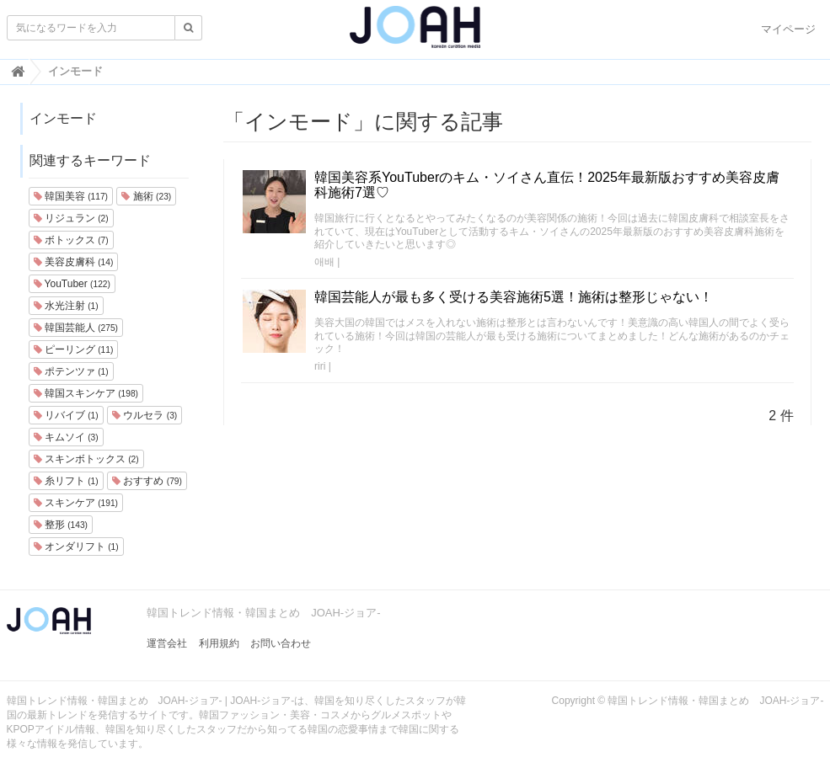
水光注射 (66, 306)
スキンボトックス (86, 459)
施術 (146, 196)
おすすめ (147, 481)
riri (319, 366)
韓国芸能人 (76, 327)
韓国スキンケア (86, 393)
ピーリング (74, 349)
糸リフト (66, 481)
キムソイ (66, 437)
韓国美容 (71, 196)
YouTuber (72, 284)
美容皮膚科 (74, 262)
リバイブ (66, 415)
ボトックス (71, 240)
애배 (324, 262)
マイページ (788, 29)
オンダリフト (76, 546)
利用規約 (219, 643)
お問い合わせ (280, 643)
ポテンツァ (71, 371)
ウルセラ (144, 415)
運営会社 (167, 643)
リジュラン (71, 218)
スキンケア (76, 503)
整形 (61, 525)
